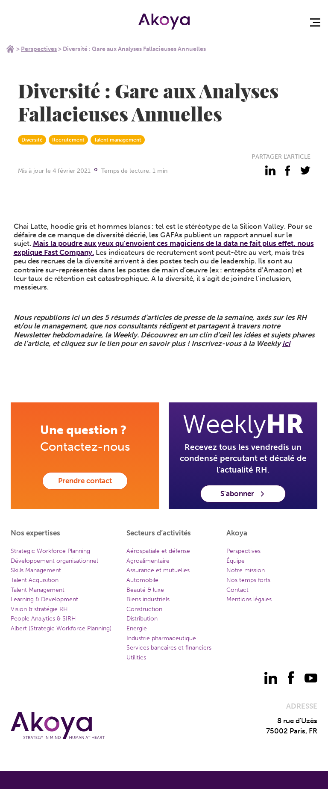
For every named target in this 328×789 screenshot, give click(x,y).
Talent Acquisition (35, 580)
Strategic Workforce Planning (50, 551)
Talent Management (37, 590)
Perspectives (39, 49)
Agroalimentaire (148, 560)
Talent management (117, 140)
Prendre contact (85, 480)
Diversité (32, 140)
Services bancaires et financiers (168, 647)
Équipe (235, 560)
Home (10, 49)
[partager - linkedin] (270, 170)
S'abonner (243, 493)
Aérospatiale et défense (158, 551)
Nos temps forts (248, 580)
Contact (237, 590)
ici (286, 343)
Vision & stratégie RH (39, 609)
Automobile (142, 580)
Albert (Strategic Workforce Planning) (61, 628)
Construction (144, 609)
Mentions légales (249, 599)
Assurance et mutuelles (158, 570)
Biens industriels (148, 599)
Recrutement (68, 140)
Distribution (142, 618)
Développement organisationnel (54, 560)
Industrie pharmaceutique (161, 638)
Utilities (136, 657)
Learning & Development (44, 599)
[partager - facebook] (288, 170)
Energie (136, 628)
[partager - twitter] (305, 170)
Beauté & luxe (145, 590)
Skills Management (36, 570)
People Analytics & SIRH (43, 618)
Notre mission (245, 570)
